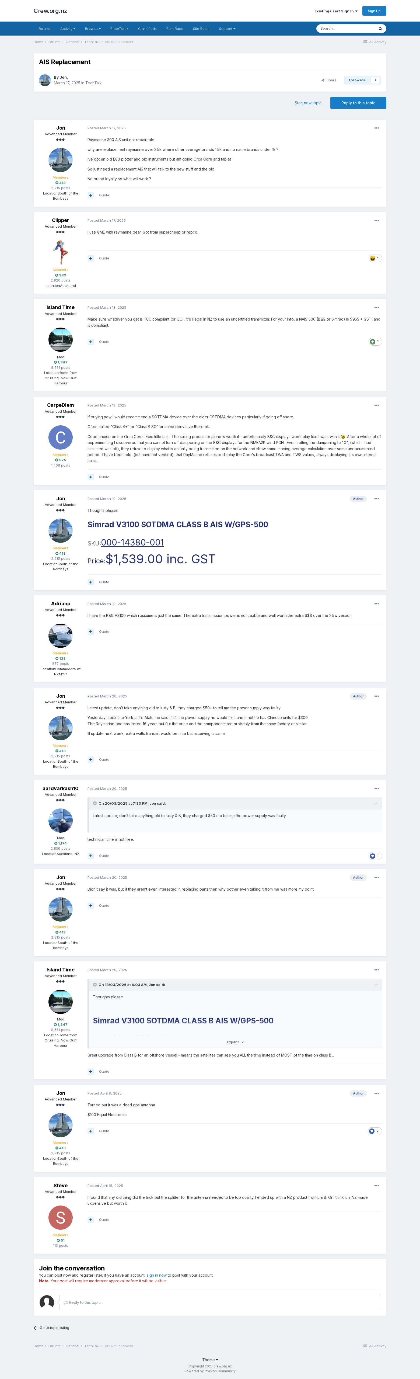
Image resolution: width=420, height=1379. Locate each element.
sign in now (157, 1275)
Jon (63, 77)
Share (329, 80)
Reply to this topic (358, 102)
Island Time (61, 307)
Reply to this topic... (83, 1302)
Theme (210, 1359)
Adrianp (60, 603)
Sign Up (374, 11)
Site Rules (201, 28)
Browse (93, 28)
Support (227, 28)
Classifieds (147, 28)
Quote (104, 195)
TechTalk (93, 83)
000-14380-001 (132, 542)
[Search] (345, 28)
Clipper (60, 220)
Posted (107, 128)
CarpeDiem (60, 405)
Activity (67, 28)
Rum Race (174, 28)
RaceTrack (119, 28)
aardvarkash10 (61, 788)
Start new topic (308, 102)
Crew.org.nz (50, 10)
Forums (44, 28)
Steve (61, 1185)
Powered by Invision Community (210, 1371)
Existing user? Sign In (336, 11)
